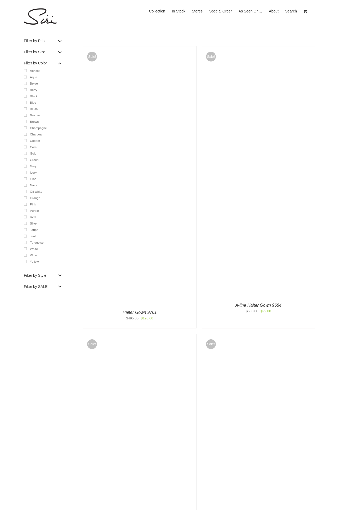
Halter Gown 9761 (140, 312)
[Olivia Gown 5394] (139, 336)
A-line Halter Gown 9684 (258, 305)
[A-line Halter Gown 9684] (258, 49)
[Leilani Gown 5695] (258, 336)
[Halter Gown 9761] (139, 49)
